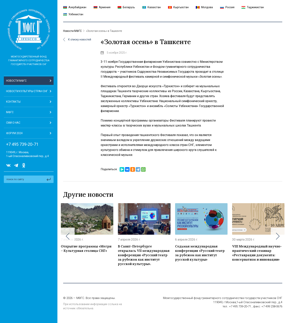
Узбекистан (73, 14)
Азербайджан (74, 7)
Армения (102, 7)
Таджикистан (252, 7)
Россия (227, 7)
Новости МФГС (72, 30)
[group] (87, 236)
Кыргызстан (178, 7)
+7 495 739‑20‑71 (22, 144)
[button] (29, 112)
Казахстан (151, 7)
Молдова (204, 7)
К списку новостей (77, 39)
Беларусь (126, 7)
